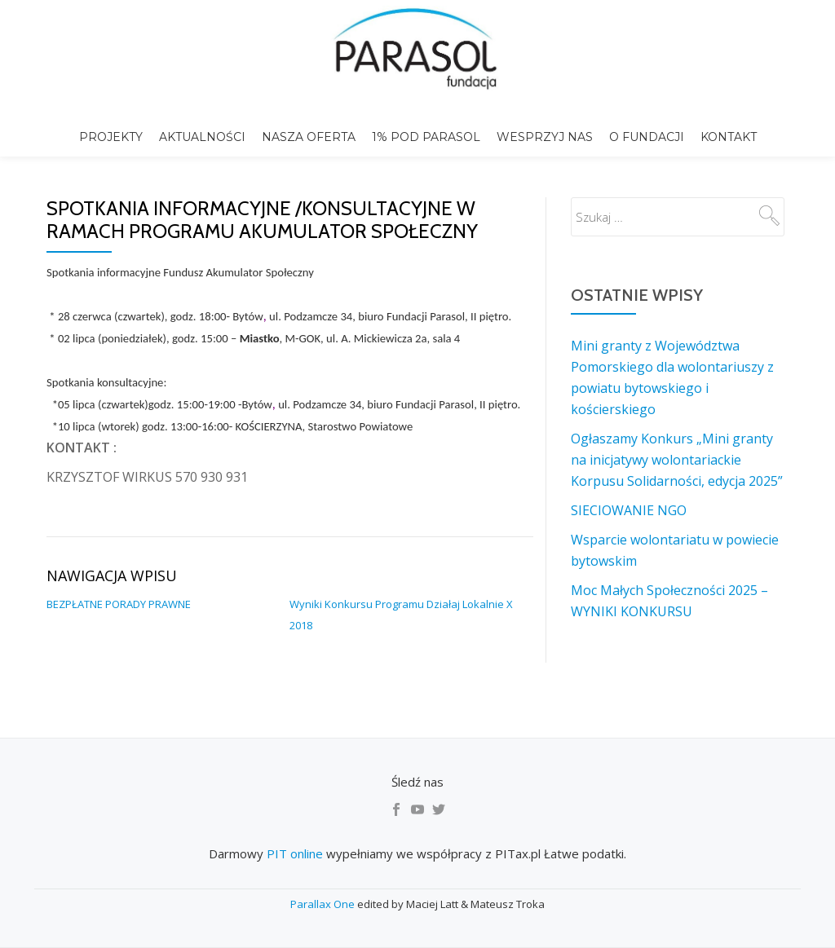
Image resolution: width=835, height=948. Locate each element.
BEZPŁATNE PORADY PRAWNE (118, 604)
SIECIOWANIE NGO (629, 510)
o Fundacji (646, 137)
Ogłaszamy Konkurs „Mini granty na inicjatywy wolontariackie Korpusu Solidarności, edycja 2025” (677, 460)
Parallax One (323, 904)
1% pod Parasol (426, 137)
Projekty (111, 137)
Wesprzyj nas (545, 137)
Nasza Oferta (309, 137)
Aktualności (202, 137)
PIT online (295, 853)
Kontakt (728, 137)
